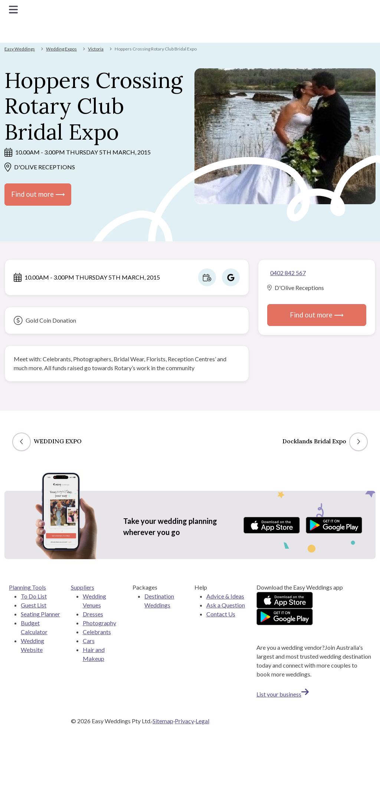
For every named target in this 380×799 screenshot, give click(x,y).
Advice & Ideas (225, 596)
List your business (282, 694)
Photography (99, 622)
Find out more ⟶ (38, 194)
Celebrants (97, 631)
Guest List (33, 605)
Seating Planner (40, 613)
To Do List (34, 596)
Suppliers (82, 587)
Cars (89, 640)
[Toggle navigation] (13, 9)
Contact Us (220, 613)
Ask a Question (225, 605)
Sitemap (163, 720)
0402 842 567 (288, 272)
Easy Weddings (19, 49)
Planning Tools (27, 587)
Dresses (93, 613)
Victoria (96, 49)
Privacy (184, 720)
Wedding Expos (61, 49)
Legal (202, 720)
